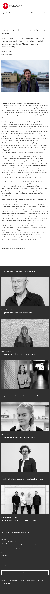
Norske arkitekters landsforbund (15, 6)
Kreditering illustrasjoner (7, 590)
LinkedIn (3, 557)
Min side (25, 572)
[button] (7, 13)
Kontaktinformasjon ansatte (8, 546)
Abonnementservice (6, 567)
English (21, 12)
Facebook (4, 555)
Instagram (4, 558)
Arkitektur (4, 565)
